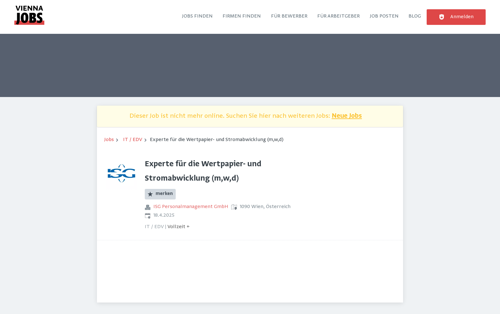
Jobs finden (197, 16)
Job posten (384, 16)
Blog (414, 16)
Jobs (109, 140)
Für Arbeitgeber (338, 16)
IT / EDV (132, 140)
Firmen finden (242, 16)
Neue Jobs (347, 116)
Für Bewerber (289, 16)
